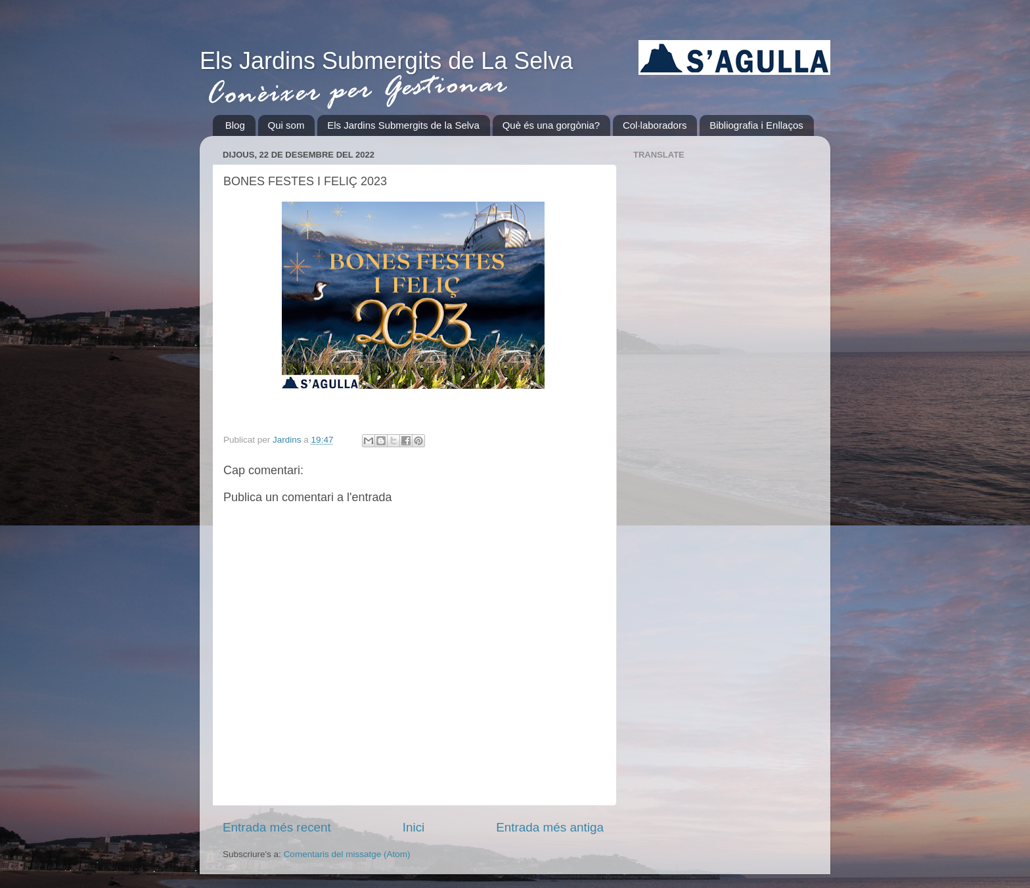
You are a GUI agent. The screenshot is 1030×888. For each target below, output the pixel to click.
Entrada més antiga (550, 827)
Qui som (286, 125)
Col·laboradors (655, 125)
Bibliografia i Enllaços (756, 125)
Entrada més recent (277, 827)
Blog (235, 125)
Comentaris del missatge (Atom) (347, 854)
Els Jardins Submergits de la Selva (403, 125)
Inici (414, 827)
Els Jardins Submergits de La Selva (386, 60)
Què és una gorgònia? (551, 125)
